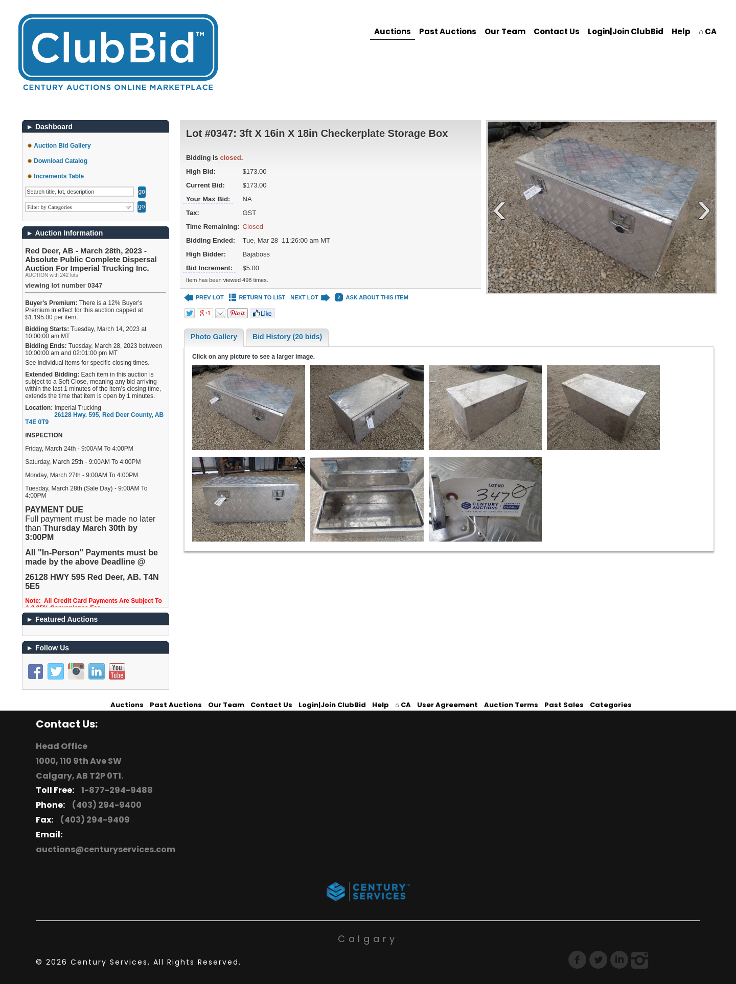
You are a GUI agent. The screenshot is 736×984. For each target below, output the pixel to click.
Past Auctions (447, 31)
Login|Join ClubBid (625, 31)
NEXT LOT (310, 297)
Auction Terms (511, 705)
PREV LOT (204, 297)
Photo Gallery (214, 337)
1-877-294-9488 (115, 790)
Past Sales (564, 705)
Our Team (505, 31)
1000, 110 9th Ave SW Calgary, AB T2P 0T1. (79, 768)
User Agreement (447, 705)
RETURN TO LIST (257, 297)
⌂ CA (708, 31)
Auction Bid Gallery (62, 145)
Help (681, 31)
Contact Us (557, 31)
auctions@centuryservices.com (105, 849)
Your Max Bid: (208, 199)
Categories (611, 705)
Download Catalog (60, 161)
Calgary (368, 938)
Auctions (392, 31)
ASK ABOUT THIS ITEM (371, 297)
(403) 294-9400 (105, 805)
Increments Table (59, 176)
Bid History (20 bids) (287, 337)
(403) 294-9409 (93, 820)
